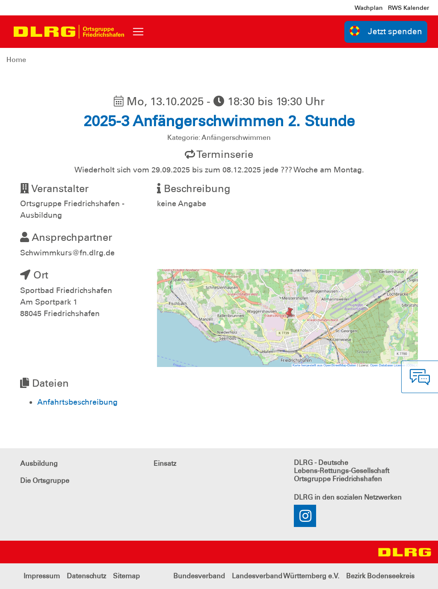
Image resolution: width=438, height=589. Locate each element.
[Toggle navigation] (138, 31)
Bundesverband (199, 576)
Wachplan (369, 7)
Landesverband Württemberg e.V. (285, 576)
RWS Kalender (408, 7)
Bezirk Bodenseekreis (380, 576)
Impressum (42, 576)
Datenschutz (86, 576)
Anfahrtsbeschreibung (77, 402)
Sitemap (126, 576)
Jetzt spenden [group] (385, 31)
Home (16, 60)
